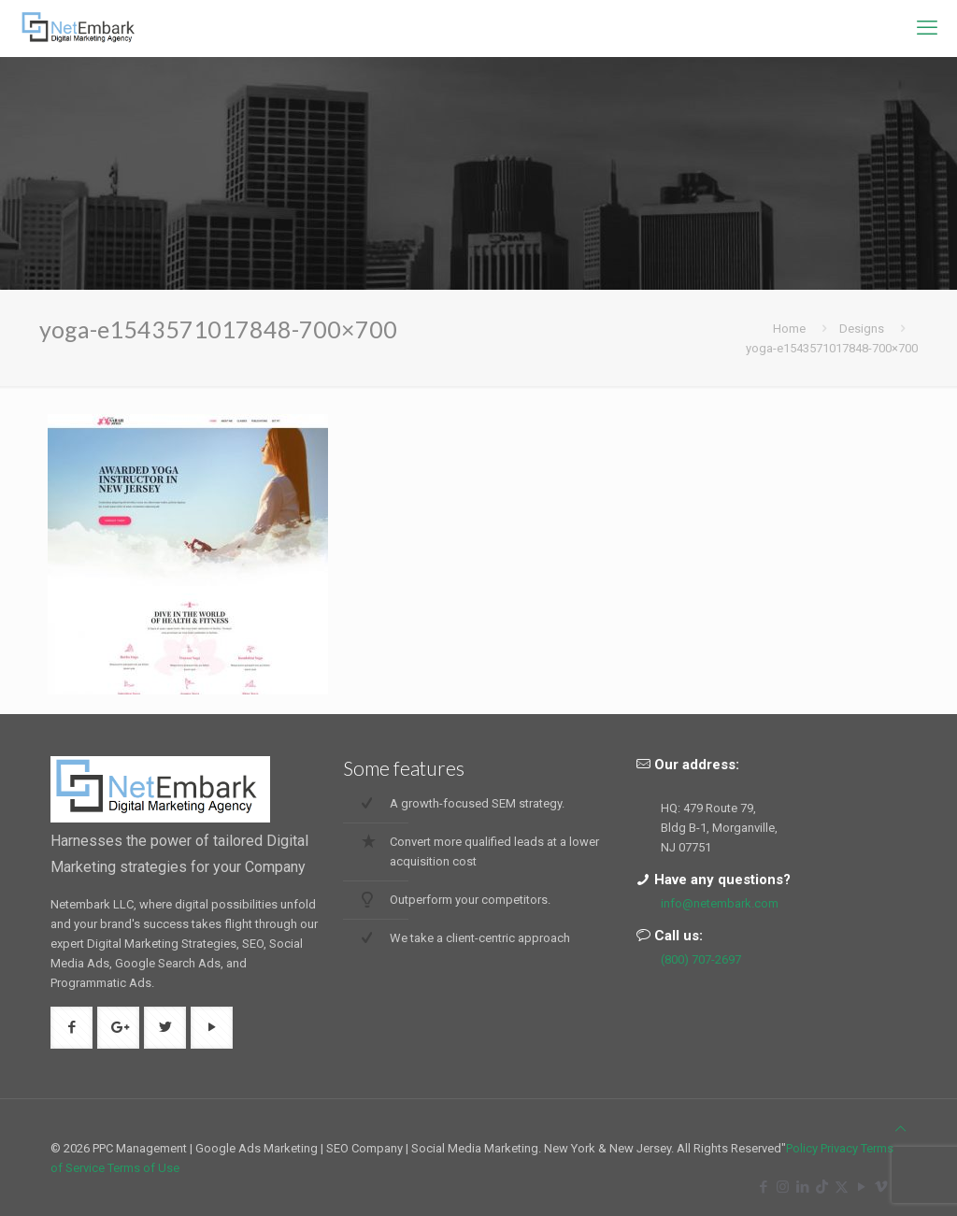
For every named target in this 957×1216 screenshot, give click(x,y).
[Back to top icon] (900, 1128)
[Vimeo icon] (881, 1187)
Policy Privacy (822, 1148)
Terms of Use (143, 1168)
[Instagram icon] (783, 1187)
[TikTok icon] (822, 1187)
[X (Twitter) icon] (842, 1187)
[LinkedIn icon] (802, 1187)
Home (789, 329)
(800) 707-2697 (701, 959)
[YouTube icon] (861, 1187)
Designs (861, 329)
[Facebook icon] (763, 1187)
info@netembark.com (719, 903)
